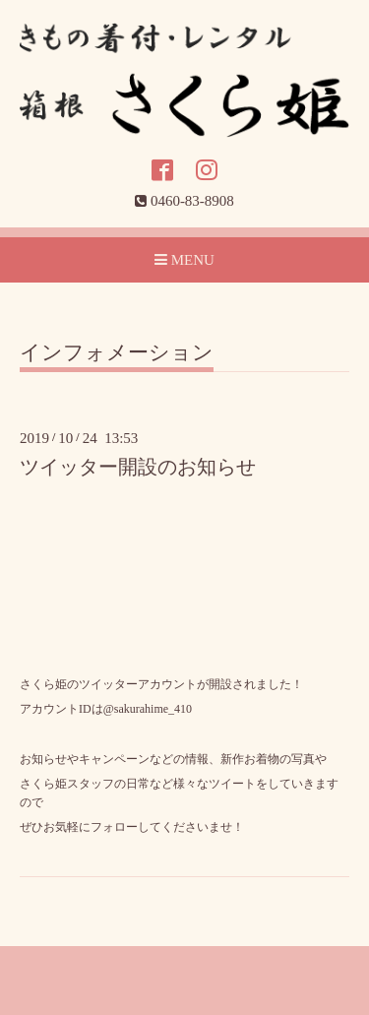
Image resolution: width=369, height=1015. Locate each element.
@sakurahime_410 (147, 709)
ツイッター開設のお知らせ (138, 467)
